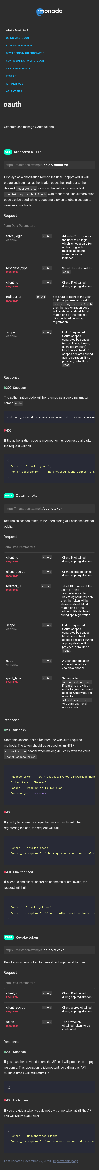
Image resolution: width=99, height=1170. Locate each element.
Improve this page (65, 1161)
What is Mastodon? (17, 30)
